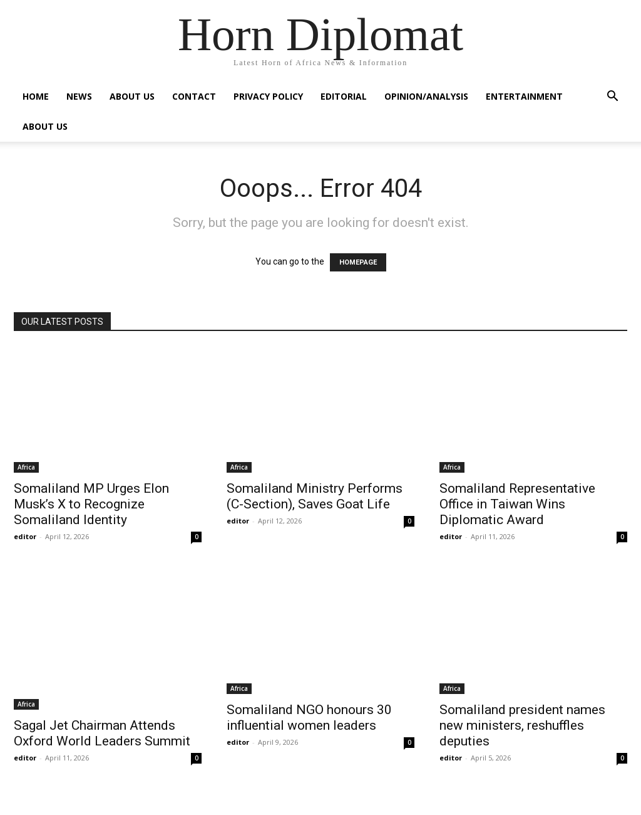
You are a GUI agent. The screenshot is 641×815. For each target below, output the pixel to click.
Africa (26, 467)
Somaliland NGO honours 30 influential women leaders (309, 717)
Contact (194, 96)
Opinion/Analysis (426, 96)
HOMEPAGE (358, 262)
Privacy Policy (268, 96)
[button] (612, 97)
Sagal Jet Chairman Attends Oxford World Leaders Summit (102, 733)
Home (36, 96)
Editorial (343, 96)
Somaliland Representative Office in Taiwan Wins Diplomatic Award (517, 504)
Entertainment (524, 96)
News (79, 96)
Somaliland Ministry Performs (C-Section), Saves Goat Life (315, 496)
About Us (132, 96)
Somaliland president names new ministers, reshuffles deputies (522, 725)
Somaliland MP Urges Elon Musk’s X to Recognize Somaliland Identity (91, 504)
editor (25, 536)
